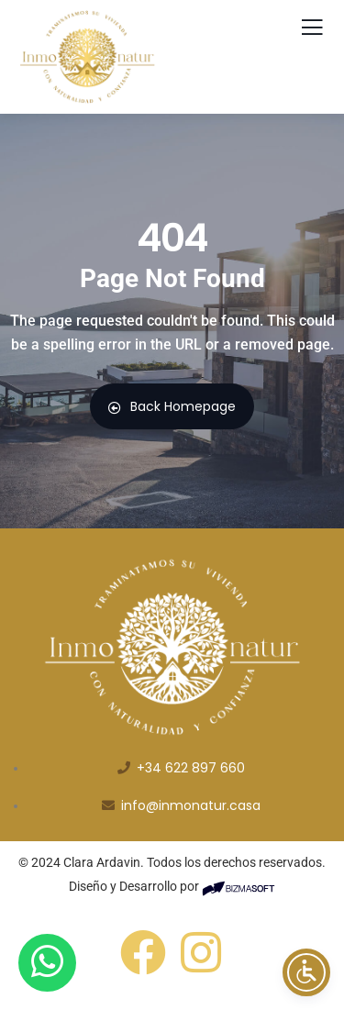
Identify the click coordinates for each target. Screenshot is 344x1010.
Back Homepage (172, 406)
